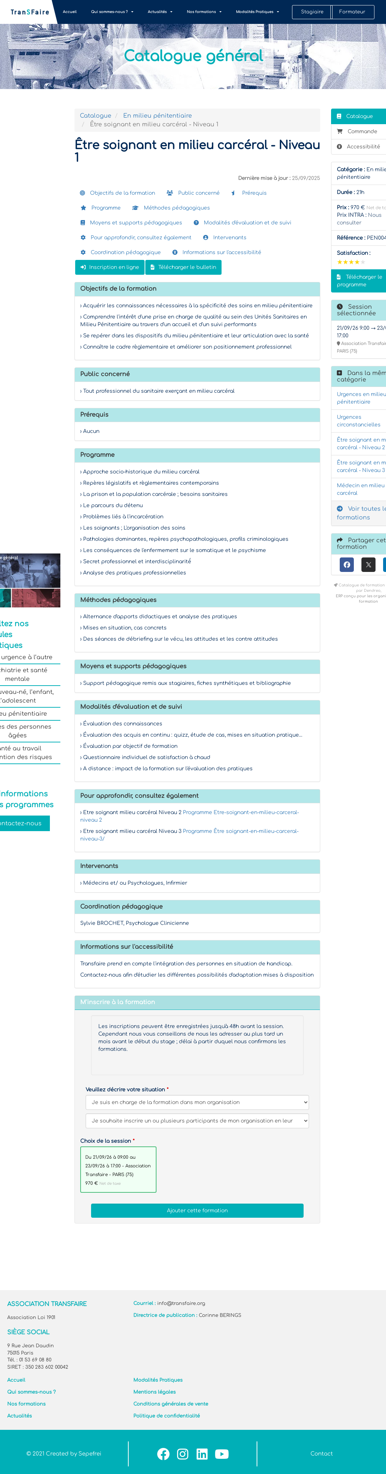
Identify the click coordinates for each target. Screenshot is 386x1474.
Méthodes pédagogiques (171, 208)
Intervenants (224, 237)
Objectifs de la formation (117, 193)
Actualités (160, 12)
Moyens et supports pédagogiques (131, 223)
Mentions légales (154, 1392)
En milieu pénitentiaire (157, 116)
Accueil (70, 12)
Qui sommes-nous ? (112, 12)
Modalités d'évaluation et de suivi (242, 223)
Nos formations (204, 12)
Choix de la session (105, 1141)
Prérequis (249, 193)
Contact (321, 1454)
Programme (101, 208)
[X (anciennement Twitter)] (368, 564)
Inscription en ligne (110, 267)
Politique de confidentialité (166, 1416)
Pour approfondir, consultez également (136, 237)
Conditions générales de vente (170, 1404)
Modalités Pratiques (257, 12)
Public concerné (193, 193)
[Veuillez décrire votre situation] (197, 1120)
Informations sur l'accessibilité (216, 252)
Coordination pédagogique (121, 252)
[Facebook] (347, 564)
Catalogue (95, 116)
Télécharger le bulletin (183, 267)
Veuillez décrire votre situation (125, 1089)
